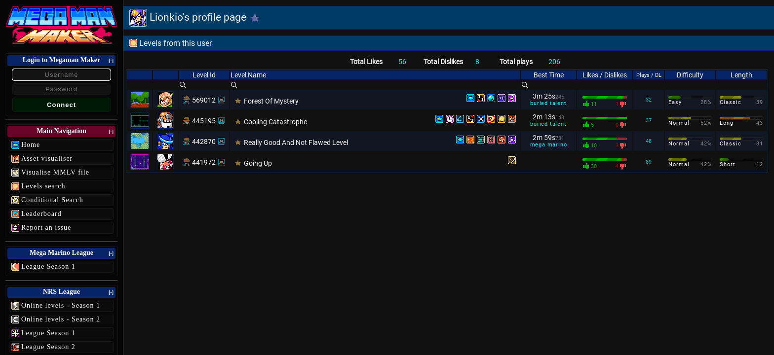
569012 (204, 100)
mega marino (548, 145)
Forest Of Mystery (271, 101)
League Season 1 (48, 266)
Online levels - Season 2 (60, 319)
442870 (204, 141)
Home (30, 144)
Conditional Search (52, 200)
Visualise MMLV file (55, 172)
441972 (204, 162)
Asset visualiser (47, 158)
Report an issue (46, 227)
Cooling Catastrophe (275, 122)
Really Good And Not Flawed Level (296, 142)
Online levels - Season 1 (60, 305)
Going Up (258, 163)
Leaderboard (41, 213)
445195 (204, 121)
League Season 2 (48, 347)
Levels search (43, 186)
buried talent (548, 103)
